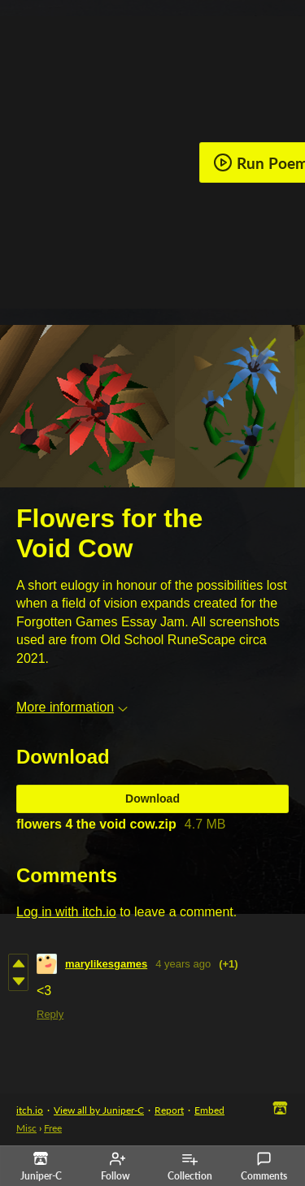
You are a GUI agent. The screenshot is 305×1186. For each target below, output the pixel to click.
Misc (26, 1128)
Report (169, 1110)
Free (53, 1128)
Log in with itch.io (66, 912)
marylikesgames (106, 964)
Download (152, 798)
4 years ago (183, 964)
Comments (264, 1166)
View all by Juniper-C (99, 1110)
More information (72, 707)
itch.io (29, 1110)
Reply (50, 1014)
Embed (209, 1110)
